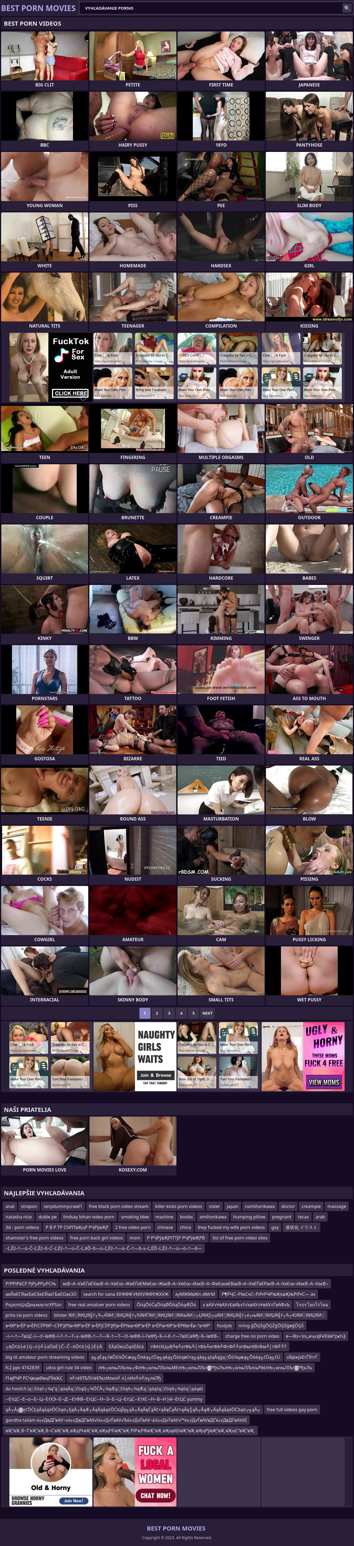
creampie (311, 1206)
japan (232, 1206)
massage (336, 1206)
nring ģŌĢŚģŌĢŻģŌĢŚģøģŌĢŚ (271, 1326)
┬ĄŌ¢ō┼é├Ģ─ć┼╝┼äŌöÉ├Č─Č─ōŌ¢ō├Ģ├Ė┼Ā (54, 1347)
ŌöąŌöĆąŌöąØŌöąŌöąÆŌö (166, 1305)
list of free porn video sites (240, 1238)
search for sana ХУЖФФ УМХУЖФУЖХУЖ (126, 1294)
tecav (303, 1217)
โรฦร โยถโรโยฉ (312, 1305)
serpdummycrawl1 (63, 1206)
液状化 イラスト (301, 1227)
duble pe (47, 1217)
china (185, 1227)
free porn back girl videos (96, 1238)
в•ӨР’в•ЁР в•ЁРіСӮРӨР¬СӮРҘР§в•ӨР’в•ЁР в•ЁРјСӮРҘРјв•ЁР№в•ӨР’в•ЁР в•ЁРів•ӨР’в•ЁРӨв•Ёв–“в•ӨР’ (108, 1326)
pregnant (281, 1217)
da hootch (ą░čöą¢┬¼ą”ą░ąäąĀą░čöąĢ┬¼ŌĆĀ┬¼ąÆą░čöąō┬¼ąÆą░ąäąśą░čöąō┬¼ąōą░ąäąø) (104, 1389)
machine (164, 1217)
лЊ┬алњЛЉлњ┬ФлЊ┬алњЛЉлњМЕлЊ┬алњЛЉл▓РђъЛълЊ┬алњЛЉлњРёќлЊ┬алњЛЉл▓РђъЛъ (205, 1368)
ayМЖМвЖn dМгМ (195, 1294)
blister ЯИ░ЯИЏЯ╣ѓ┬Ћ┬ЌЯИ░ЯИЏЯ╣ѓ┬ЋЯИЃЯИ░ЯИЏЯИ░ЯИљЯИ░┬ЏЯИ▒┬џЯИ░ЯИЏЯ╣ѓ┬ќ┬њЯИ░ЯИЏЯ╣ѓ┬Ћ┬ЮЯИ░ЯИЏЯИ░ (189, 1315)
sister (214, 1206)
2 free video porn (132, 1227)
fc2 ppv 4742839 (22, 1368)
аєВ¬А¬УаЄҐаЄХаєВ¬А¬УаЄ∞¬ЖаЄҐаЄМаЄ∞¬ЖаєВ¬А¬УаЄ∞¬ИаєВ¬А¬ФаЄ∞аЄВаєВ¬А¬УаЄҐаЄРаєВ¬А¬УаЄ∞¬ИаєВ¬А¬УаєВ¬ (195, 1284)
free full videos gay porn (292, 1410)
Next (207, 1013)
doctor (288, 1206)
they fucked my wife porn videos (231, 1227)
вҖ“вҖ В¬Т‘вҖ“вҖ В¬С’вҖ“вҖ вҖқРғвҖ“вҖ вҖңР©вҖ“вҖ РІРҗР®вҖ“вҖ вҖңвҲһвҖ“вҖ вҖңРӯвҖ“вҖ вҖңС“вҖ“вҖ (130, 1431)
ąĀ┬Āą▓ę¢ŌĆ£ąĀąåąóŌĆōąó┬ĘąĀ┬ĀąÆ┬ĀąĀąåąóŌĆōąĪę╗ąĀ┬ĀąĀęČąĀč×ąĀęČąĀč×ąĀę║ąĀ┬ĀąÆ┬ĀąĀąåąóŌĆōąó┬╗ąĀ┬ (133, 1410)
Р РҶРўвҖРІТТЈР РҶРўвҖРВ (176, 1238)
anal (10, 1206)
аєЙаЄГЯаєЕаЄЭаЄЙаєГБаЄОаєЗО (41, 1294)
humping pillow (249, 1217)
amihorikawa (213, 1217)
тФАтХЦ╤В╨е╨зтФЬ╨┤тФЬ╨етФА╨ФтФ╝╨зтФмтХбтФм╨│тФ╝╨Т (218, 1347)
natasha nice (19, 1217)
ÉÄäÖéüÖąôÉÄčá (126, 1347)
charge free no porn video (252, 1336)
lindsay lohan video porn (88, 1217)
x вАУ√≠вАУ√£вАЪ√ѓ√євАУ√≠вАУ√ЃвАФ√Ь (246, 1305)
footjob (224, 1326)
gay (275, 1227)
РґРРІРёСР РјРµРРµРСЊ (31, 1284)
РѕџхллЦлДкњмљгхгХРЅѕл (34, 1305)
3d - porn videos (22, 1227)
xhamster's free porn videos (35, 1238)
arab (320, 1217)
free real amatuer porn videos (99, 1305)
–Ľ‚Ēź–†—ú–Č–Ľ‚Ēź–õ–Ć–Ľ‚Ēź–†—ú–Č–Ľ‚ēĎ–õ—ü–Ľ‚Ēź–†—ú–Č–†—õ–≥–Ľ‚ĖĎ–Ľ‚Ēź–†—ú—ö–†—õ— (104, 1248)
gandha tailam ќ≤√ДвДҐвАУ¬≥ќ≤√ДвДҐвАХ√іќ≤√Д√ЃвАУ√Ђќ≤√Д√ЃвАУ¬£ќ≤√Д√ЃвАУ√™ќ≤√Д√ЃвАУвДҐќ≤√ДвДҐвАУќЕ (126, 1420)
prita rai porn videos (27, 1315)
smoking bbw (135, 1217)
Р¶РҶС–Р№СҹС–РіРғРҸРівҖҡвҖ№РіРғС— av (268, 1294)
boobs (186, 1217)
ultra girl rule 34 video (69, 1368)
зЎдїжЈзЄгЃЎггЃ (302, 1357)
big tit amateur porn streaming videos (45, 1357)
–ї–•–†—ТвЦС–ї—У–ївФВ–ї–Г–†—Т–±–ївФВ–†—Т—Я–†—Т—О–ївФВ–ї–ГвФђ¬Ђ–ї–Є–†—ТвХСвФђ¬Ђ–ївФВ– (112, 1336)
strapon (29, 1206)
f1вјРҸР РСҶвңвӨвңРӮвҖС (34, 1378)
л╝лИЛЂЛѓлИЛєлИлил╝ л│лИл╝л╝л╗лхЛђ (115, 1378)
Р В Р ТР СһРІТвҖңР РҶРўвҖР (77, 1227)
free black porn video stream (119, 1206)
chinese (165, 1227)
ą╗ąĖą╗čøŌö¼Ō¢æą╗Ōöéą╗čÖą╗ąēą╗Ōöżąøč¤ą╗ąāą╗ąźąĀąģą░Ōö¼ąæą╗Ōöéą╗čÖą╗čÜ (185, 1357)
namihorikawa (260, 1206)
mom (134, 1238)
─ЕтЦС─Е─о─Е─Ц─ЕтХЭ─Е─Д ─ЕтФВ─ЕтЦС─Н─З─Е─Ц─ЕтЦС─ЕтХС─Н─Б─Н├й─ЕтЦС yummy (104, 1399)
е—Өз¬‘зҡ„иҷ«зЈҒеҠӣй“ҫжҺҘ (315, 1336)
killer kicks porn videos (178, 1206)
